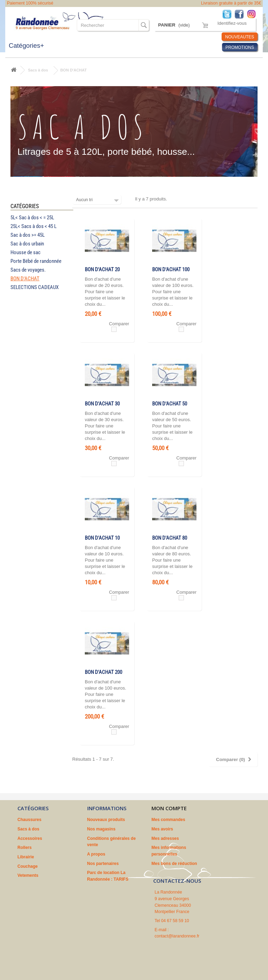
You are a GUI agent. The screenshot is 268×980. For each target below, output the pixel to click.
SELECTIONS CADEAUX (34, 287)
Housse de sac (25, 252)
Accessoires (29, 838)
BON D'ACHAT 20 (102, 269)
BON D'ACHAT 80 (169, 538)
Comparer (119, 323)
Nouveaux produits (106, 819)
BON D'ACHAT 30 (102, 404)
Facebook (241, 14)
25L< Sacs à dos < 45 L (33, 226)
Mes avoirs (162, 829)
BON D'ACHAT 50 (169, 404)
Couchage (27, 866)
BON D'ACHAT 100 (170, 269)
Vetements (27, 875)
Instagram (253, 14)
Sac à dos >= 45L (27, 235)
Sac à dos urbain (27, 244)
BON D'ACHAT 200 (103, 672)
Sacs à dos (38, 70)
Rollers (24, 847)
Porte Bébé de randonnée (35, 261)
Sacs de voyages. (28, 270)
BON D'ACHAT (24, 278)
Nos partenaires (103, 863)
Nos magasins (101, 829)
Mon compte (169, 808)
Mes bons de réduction (174, 863)
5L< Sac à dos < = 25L (32, 217)
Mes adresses (165, 838)
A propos (96, 854)
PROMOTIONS (239, 47)
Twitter (228, 14)
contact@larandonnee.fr (177, 936)
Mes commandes (168, 819)
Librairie (25, 856)
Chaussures (29, 819)
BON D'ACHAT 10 (102, 538)
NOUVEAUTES (239, 37)
